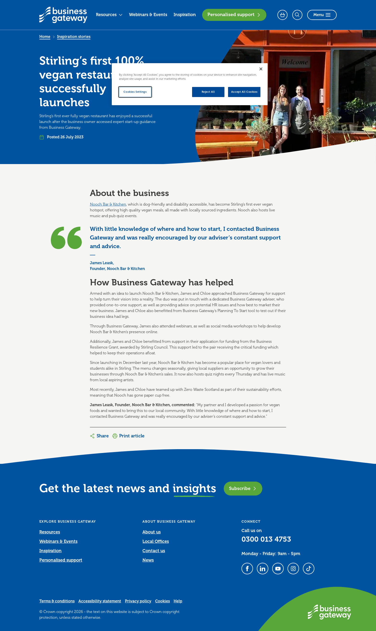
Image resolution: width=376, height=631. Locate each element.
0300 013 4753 (266, 539)
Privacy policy (138, 601)
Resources (109, 14)
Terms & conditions (57, 601)
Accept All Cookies (244, 91)
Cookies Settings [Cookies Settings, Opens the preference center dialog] (135, 91)
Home (44, 37)
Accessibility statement (99, 601)
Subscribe (243, 488)
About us (151, 532)
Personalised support (234, 14)
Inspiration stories (73, 37)
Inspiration (185, 14)
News (148, 560)
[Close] (261, 69)
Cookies (162, 601)
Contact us (153, 550)
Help (178, 601)
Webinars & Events (148, 14)
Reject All (208, 91)
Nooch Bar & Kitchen (108, 204)
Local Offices (155, 541)
